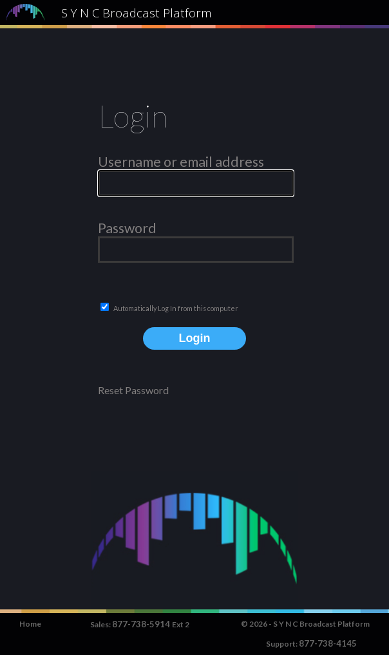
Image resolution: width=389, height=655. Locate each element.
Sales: (101, 624)
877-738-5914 (142, 624)
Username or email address (181, 161)
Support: (282, 644)
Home (30, 624)
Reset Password (133, 390)
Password (127, 228)
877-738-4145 (328, 643)
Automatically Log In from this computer (175, 308)
